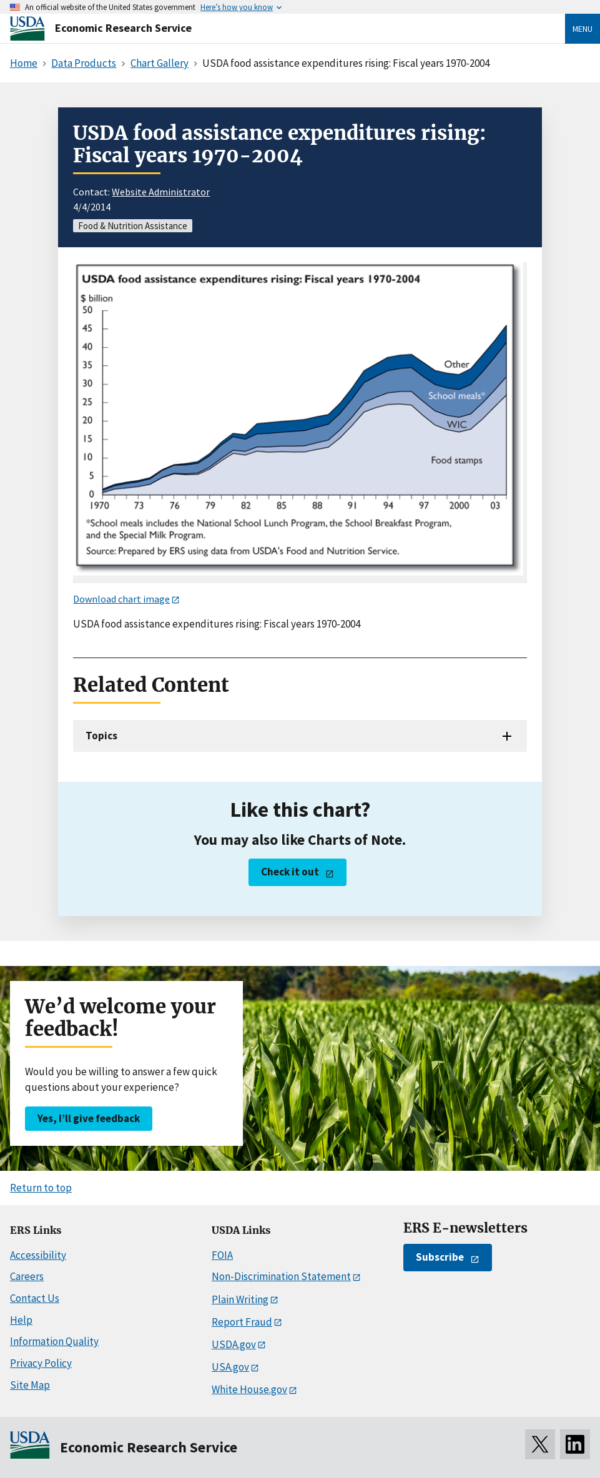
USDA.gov (234, 1344)
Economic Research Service (123, 28)
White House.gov (249, 1389)
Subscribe (440, 1257)
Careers (27, 1276)
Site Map (30, 1385)
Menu (583, 28)
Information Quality (54, 1341)
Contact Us (34, 1298)
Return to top (41, 1188)
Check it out (290, 872)
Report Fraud (242, 1322)
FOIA (222, 1255)
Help (21, 1320)
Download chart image (121, 599)
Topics (101, 735)
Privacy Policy (41, 1363)
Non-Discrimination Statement (281, 1276)
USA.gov (230, 1367)
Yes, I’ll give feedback (88, 1118)
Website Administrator (161, 191)
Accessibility (38, 1255)
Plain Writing (240, 1299)
